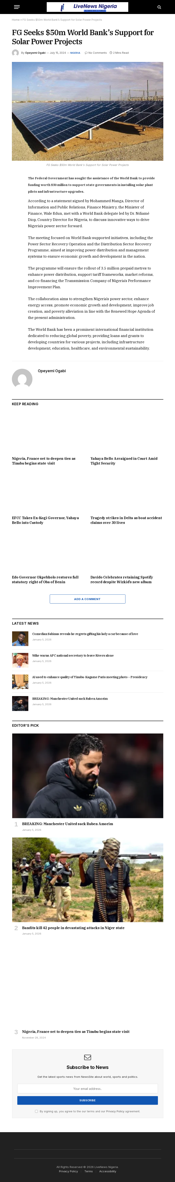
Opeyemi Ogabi (35, 52)
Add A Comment (87, 599)
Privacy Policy (115, 1111)
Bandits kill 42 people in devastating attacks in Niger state (73, 928)
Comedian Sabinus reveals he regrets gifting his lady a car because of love (85, 634)
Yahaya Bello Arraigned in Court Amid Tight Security (123, 460)
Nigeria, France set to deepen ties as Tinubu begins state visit (43, 460)
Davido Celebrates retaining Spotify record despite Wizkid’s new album (121, 579)
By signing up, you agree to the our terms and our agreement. (87, 1111)
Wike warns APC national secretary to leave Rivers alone (73, 655)
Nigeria (75, 52)
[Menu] (17, 7)
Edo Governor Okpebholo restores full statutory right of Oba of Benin (45, 579)
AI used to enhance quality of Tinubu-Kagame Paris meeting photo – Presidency (90, 677)
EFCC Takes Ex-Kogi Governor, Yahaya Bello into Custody (45, 520)
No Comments (96, 52)
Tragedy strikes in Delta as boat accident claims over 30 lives (126, 520)
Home (16, 19)
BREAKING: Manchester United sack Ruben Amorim (70, 699)
